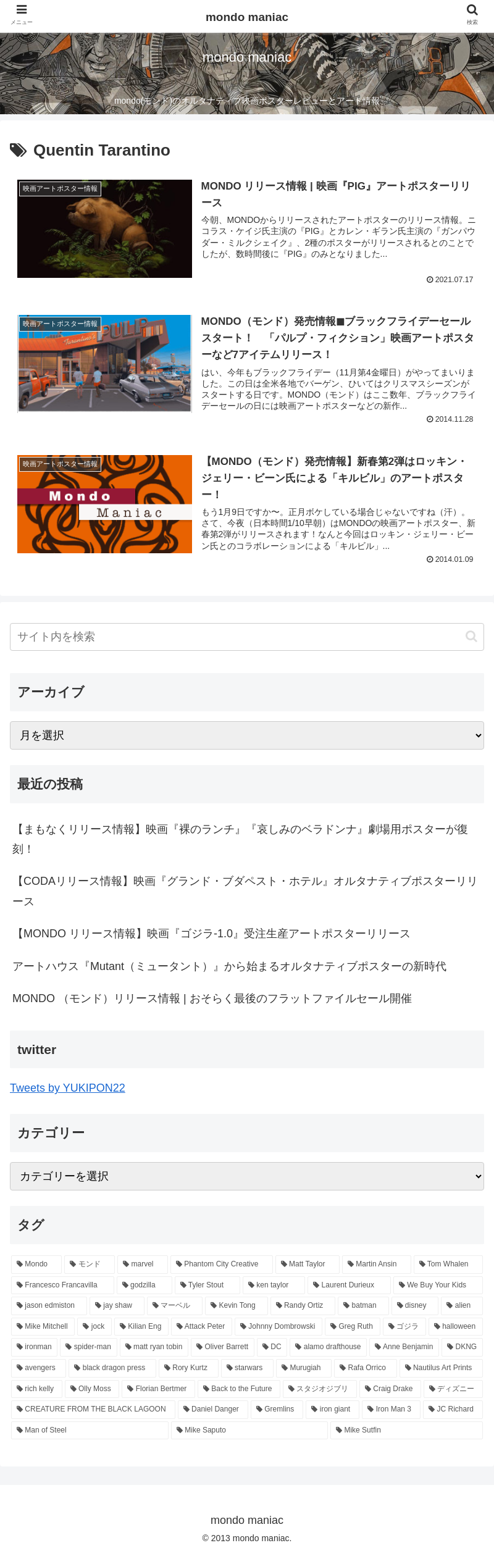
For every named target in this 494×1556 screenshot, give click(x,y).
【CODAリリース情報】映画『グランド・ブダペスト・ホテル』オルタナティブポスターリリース (245, 892)
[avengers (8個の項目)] (38, 1368)
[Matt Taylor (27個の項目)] (307, 1264)
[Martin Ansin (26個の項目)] (376, 1264)
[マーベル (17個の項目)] (175, 1306)
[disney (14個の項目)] (415, 1306)
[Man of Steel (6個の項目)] (90, 1430)
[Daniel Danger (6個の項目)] (213, 1410)
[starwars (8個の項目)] (247, 1368)
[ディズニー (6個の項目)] (453, 1389)
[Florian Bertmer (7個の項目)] (158, 1389)
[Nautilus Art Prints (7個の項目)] (441, 1368)
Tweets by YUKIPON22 (67, 1088)
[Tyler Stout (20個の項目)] (207, 1285)
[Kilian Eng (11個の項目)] (141, 1327)
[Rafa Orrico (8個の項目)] (365, 1368)
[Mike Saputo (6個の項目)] (249, 1430)
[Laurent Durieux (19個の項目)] (349, 1285)
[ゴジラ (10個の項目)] (404, 1327)
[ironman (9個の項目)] (34, 1348)
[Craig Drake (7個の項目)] (390, 1389)
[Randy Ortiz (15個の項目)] (303, 1306)
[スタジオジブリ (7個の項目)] (320, 1389)
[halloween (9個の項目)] (456, 1327)
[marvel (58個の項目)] (142, 1264)
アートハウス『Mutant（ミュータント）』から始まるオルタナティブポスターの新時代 (229, 966)
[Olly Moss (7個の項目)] (92, 1389)
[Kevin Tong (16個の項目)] (236, 1306)
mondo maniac (247, 16)
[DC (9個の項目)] (272, 1348)
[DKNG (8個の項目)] (462, 1348)
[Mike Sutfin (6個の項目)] (406, 1430)
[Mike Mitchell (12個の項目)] (43, 1327)
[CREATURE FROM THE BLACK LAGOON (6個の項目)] (93, 1410)
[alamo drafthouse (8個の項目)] (328, 1348)
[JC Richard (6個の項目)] (453, 1410)
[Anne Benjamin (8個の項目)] (404, 1348)
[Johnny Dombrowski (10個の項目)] (278, 1327)
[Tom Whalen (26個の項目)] (448, 1264)
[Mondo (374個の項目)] (36, 1264)
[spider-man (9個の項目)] (88, 1348)
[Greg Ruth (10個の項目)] (352, 1327)
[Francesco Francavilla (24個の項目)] (62, 1285)
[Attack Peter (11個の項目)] (201, 1327)
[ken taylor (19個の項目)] (274, 1285)
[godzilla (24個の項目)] (144, 1285)
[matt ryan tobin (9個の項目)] (154, 1348)
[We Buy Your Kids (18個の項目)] (438, 1285)
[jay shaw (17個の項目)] (117, 1306)
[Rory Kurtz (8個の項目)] (189, 1368)
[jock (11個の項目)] (94, 1327)
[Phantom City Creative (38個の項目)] (221, 1264)
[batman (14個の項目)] (363, 1306)
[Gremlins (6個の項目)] (277, 1410)
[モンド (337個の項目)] (89, 1264)
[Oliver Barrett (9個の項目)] (222, 1348)
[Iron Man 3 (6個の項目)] (391, 1410)
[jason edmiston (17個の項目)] (49, 1306)
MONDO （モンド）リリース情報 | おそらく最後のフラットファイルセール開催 (212, 998)
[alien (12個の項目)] (462, 1306)
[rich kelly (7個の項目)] (36, 1389)
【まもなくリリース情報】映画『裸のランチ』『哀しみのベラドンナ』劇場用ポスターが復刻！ (240, 839)
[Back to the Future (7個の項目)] (239, 1389)
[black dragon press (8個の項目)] (112, 1368)
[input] (247, 637)
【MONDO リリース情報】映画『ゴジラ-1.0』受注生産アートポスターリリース (211, 934)
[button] (471, 636)
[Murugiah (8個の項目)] (304, 1368)
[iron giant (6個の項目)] (332, 1410)
